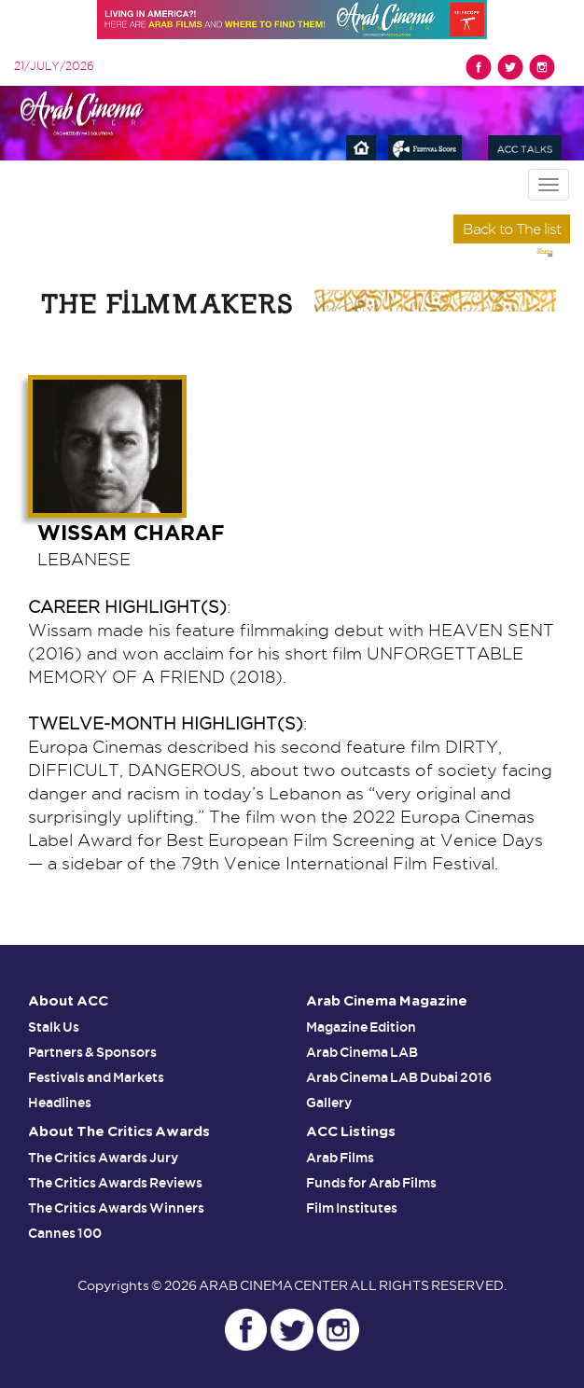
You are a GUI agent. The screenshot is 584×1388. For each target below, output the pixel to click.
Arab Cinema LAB (362, 1052)
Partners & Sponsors (92, 1052)
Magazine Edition (361, 1027)
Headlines (59, 1102)
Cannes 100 (65, 1233)
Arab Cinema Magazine (386, 1001)
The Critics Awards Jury (103, 1157)
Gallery (329, 1102)
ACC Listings (351, 1132)
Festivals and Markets (96, 1077)
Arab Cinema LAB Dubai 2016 (399, 1077)
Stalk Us (53, 1027)
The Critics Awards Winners (116, 1208)
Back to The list (512, 229)
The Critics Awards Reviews (115, 1182)
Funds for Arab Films (371, 1182)
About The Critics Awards (119, 1132)
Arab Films (340, 1157)
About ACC (68, 1001)
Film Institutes (351, 1208)
